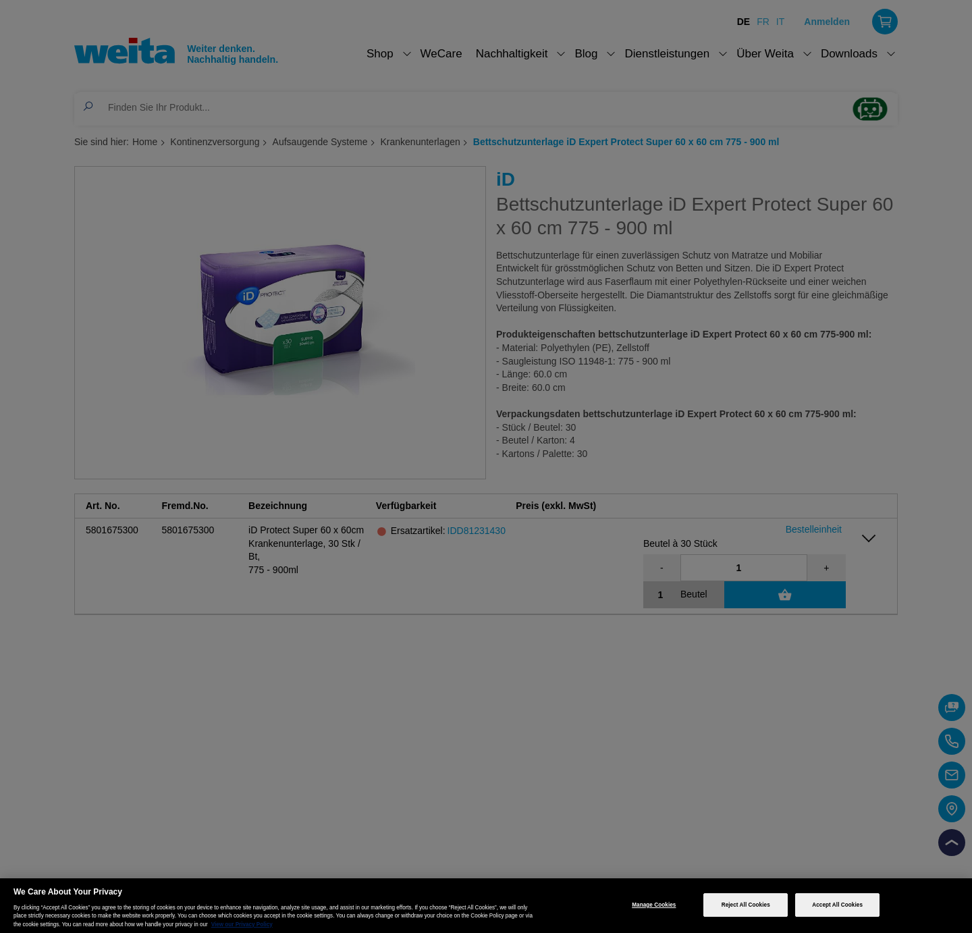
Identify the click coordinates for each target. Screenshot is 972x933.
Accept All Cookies (837, 905)
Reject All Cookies (746, 905)
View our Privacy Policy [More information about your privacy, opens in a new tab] (242, 925)
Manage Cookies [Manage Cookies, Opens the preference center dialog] (654, 905)
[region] (486, 905)
